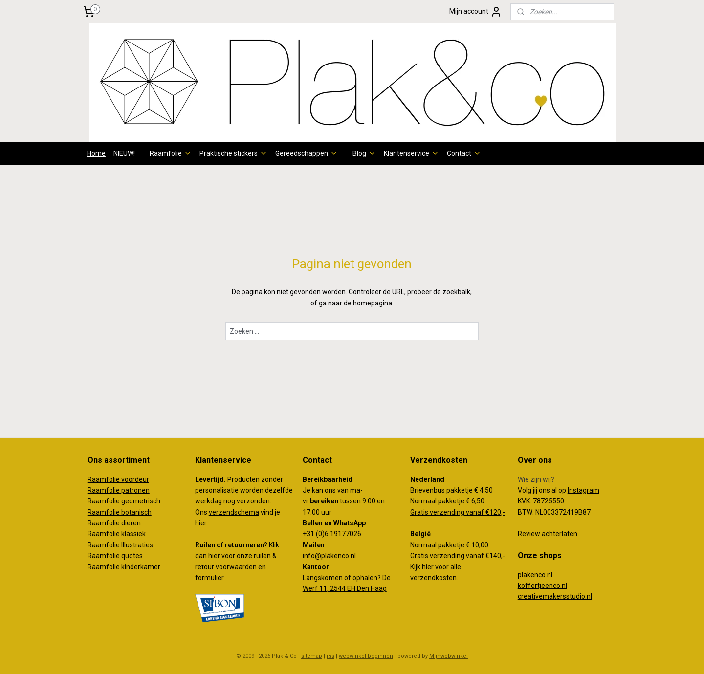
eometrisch (142, 501)
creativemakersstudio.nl (555, 596)
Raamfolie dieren (114, 523)
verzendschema (234, 512)
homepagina (372, 303)
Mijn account (475, 12)
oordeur (137, 479)
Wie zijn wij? (536, 479)
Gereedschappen (306, 153)
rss (330, 656)
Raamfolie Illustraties (120, 545)
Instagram (583, 490)
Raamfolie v (106, 479)
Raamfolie (171, 153)
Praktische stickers (233, 153)
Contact (464, 153)
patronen (135, 490)
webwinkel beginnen (366, 656)
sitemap (311, 656)
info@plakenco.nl (329, 556)
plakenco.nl (535, 575)
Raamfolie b (106, 512)
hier (214, 556)
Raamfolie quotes (115, 556)
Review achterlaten (547, 534)
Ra (92, 501)
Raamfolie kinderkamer (124, 567)
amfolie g (110, 501)
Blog (364, 153)
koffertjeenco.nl (542, 585)
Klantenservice (411, 153)
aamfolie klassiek (119, 534)
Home (96, 153)
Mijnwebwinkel (448, 656)
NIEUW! (124, 153)
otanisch (138, 512)
